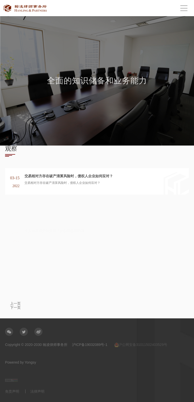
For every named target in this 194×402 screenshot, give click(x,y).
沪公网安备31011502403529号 (140, 345)
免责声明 (12, 391)
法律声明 (37, 391)
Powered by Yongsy (20, 362)
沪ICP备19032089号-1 (89, 345)
